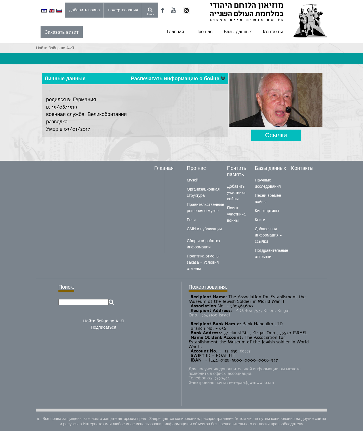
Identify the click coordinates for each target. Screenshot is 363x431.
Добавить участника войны (236, 193)
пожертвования (123, 10)
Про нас (203, 32)
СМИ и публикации (204, 229)
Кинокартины (267, 211)
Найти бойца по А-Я (103, 321)
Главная (175, 32)
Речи (191, 220)
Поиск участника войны (236, 214)
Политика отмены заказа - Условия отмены (203, 262)
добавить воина (84, 10)
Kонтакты (273, 32)
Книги (260, 220)
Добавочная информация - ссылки (268, 235)
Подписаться (103, 327)
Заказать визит (62, 32)
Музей (193, 180)
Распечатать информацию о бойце (178, 78)
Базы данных (238, 32)
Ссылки (276, 135)
